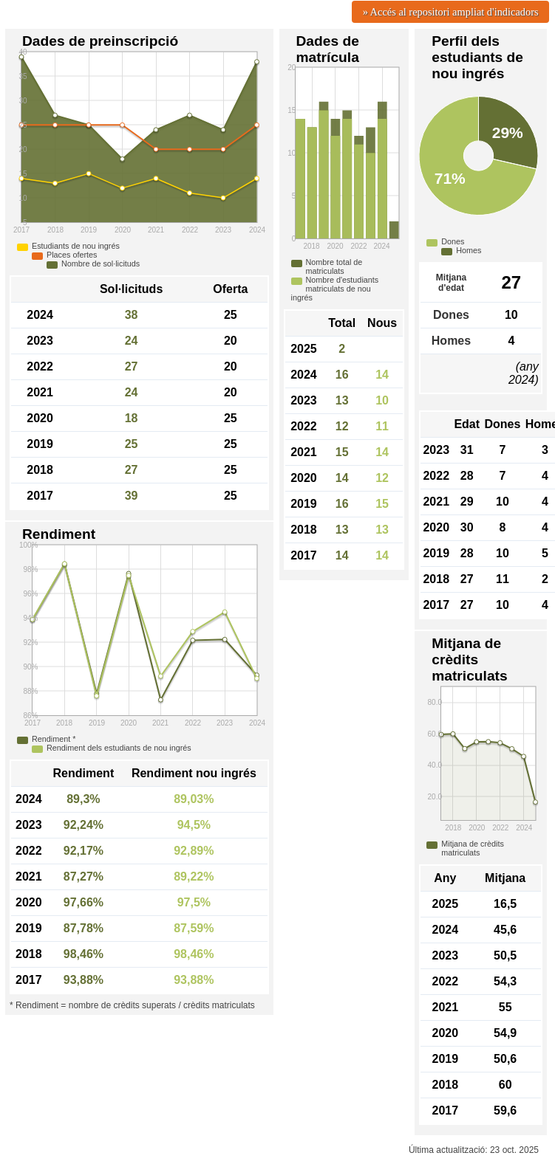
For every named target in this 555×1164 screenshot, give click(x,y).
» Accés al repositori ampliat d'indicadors (451, 12)
